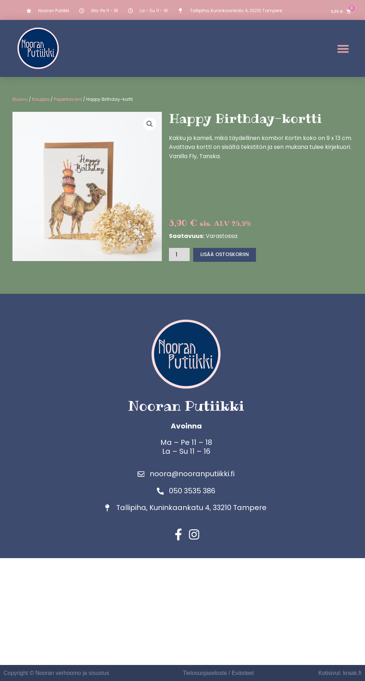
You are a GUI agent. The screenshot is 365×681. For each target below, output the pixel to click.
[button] (343, 48)
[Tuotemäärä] (179, 254)
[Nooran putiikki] (182, 611)
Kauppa (41, 99)
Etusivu (20, 99)
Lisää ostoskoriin (225, 254)
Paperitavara (68, 99)
